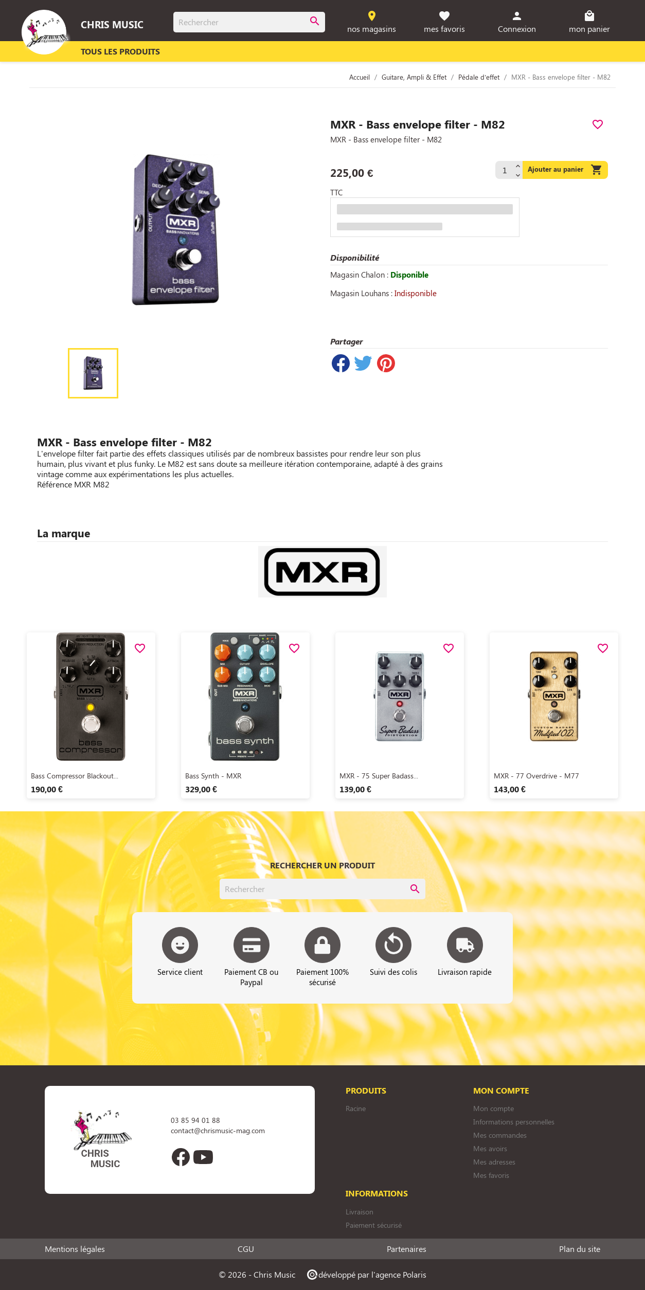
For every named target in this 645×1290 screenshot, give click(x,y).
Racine (356, 1108)
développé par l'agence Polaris (366, 1274)
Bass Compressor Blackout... (74, 775)
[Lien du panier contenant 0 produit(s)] (589, 22)
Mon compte (493, 1108)
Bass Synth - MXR (213, 775)
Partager (340, 363)
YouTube (203, 1157)
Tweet (363, 363)
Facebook (180, 1157)
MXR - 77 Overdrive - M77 (536, 775)
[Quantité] (504, 170)
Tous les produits (120, 51)
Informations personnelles (513, 1122)
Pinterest (385, 363)
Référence (54, 484)
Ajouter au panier (565, 169)
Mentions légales (75, 1249)
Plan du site (579, 1249)
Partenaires (406, 1249)
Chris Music (112, 24)
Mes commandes (500, 1135)
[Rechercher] (249, 22)
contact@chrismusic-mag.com (218, 1130)
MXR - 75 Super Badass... (378, 775)
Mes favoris (491, 1175)
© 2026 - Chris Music (257, 1274)
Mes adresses (494, 1162)
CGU (246, 1249)
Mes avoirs (490, 1148)
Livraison (359, 1211)
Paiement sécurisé (374, 1225)
